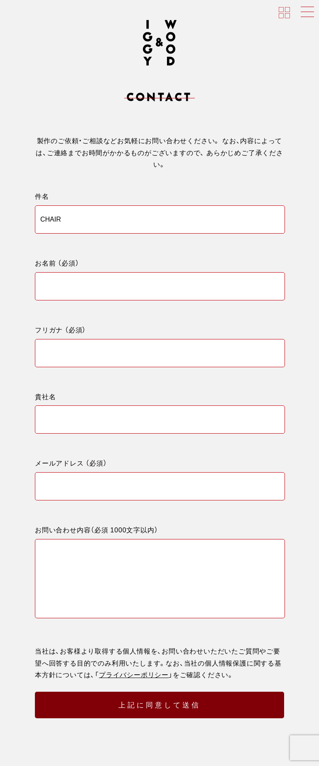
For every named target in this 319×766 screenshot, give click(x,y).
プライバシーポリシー (134, 687)
